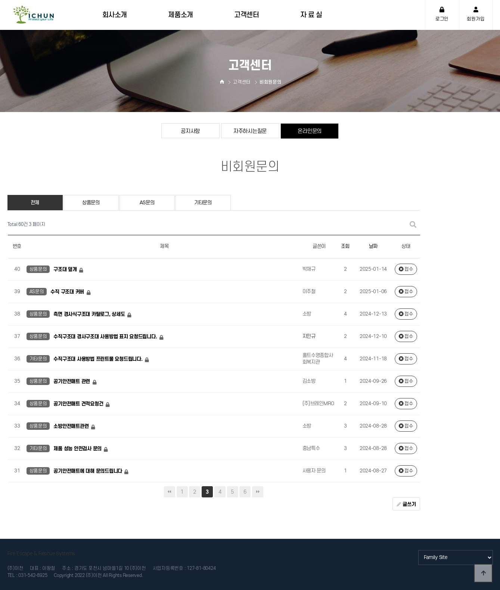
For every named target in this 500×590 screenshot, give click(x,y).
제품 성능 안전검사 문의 (78, 448)
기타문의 (203, 202)
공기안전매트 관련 (72, 381)
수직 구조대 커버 (67, 292)
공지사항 (190, 130)
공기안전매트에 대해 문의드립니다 (88, 471)
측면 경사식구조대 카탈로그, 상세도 (89, 314)
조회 (345, 246)
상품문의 (91, 202)
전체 (35, 202)
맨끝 (257, 491)
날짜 (373, 246)
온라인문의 (310, 130)
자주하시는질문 (250, 130)
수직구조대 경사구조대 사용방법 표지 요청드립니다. (105, 336)
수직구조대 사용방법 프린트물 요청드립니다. (98, 359)
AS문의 (147, 202)
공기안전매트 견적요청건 (79, 404)
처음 (169, 491)
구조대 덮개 (65, 269)
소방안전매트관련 (71, 426)
